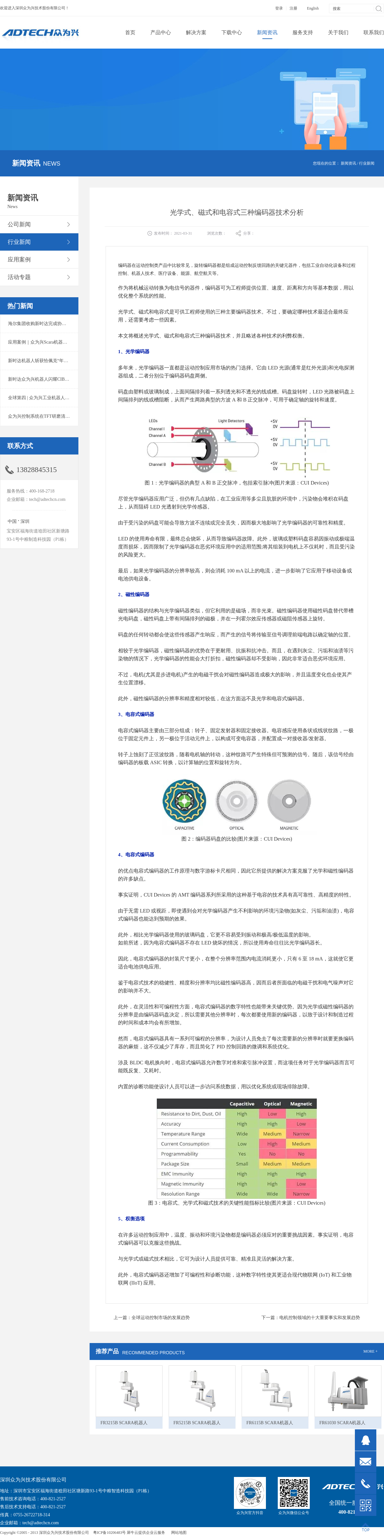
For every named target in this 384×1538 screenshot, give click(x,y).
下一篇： (310, 1317)
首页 (130, 32)
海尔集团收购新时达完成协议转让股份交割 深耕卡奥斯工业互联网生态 (78, 323)
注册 (293, 8)
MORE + (371, 1351)
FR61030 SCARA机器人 (342, 1422)
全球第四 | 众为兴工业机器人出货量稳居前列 (52, 397)
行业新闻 (366, 163)
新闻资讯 (348, 163)
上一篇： (152, 1317)
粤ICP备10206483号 (109, 1532)
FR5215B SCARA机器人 (196, 1422)
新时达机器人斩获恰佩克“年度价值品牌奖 (49, 360)
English (313, 8)
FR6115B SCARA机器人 (269, 1422)
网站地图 (178, 1532)
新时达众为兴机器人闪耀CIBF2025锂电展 (49, 379)
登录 (279, 8)
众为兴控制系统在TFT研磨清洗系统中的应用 (52, 416)
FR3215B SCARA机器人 (124, 1422)
